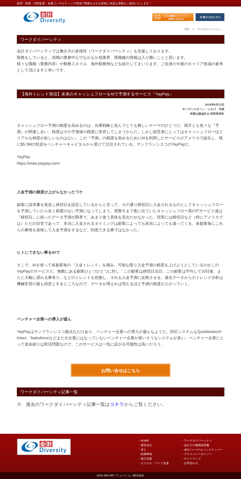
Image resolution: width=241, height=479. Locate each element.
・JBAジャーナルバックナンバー (202, 449)
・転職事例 (145, 454)
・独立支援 (145, 458)
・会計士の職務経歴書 (195, 445)
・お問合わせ (189, 463)
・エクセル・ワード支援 (153, 463)
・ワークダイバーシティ (196, 440)
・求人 (142, 449)
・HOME (143, 440)
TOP (186, 29)
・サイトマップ (191, 458)
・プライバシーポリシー (196, 454)
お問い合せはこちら (120, 370)
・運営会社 (145, 445)
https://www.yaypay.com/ (38, 163)
